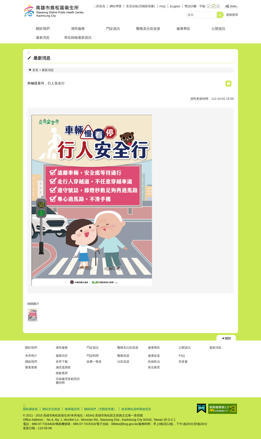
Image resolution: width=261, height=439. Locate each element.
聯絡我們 (31, 361)
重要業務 (31, 367)
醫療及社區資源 (148, 28)
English (175, 6)
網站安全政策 (51, 409)
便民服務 (78, 28)
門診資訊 (113, 28)
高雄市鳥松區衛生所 (59, 11)
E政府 (201, 408)
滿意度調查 (63, 367)
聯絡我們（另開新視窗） (100, 409)
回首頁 (100, 6)
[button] (220, 15)
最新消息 (43, 37)
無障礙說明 (72, 409)
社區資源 (123, 361)
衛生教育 (154, 367)
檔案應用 (62, 373)
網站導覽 (116, 6)
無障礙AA (222, 409)
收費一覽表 (94, 361)
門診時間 (93, 355)
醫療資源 (123, 355)
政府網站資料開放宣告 (136, 409)
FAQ (162, 6)
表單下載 (62, 361)
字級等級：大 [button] (218, 6)
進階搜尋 (232, 14)
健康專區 (183, 28)
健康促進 (154, 355)
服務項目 (62, 355)
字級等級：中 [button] (213, 6)
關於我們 (43, 28)
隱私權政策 (30, 409)
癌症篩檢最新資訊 (78, 37)
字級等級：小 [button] (209, 6)
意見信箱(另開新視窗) (140, 6)
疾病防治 (154, 361)
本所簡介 (31, 355)
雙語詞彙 (190, 6)
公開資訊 (218, 28)
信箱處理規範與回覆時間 (68, 380)
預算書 (183, 361)
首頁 (35, 70)
